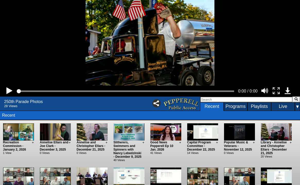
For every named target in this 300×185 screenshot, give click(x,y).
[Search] (246, 99)
